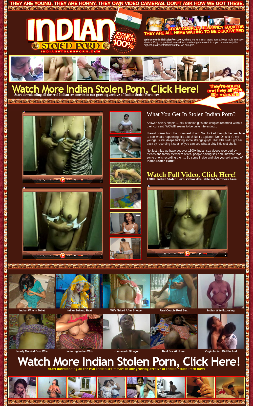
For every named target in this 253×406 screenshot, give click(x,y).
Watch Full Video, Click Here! (191, 174)
